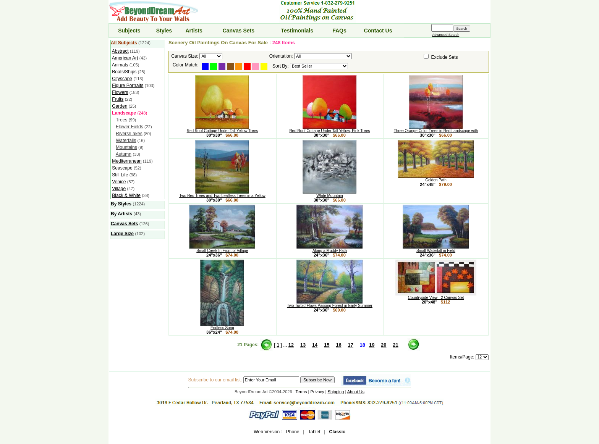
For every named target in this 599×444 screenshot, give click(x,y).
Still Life (120, 175)
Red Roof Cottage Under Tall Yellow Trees (222, 129)
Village (119, 188)
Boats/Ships (124, 71)
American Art (125, 58)
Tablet (314, 431)
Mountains (126, 147)
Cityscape (122, 78)
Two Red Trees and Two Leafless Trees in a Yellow (222, 194)
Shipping (336, 391)
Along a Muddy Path (329, 249)
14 (314, 345)
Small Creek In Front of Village (222, 249)
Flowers (120, 92)
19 (371, 345)
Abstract (120, 51)
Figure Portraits (127, 85)
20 (383, 345)
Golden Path (436, 178)
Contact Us (378, 30)
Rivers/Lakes (129, 133)
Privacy (317, 391)
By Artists (121, 213)
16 (338, 345)
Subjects (129, 30)
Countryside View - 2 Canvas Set (435, 296)
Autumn (123, 154)
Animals (120, 65)
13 (303, 345)
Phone (293, 431)
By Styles (121, 204)
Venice (119, 181)
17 (350, 345)
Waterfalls (126, 140)
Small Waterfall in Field (436, 249)
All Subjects (124, 42)
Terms (301, 391)
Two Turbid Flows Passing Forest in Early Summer (329, 304)
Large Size (122, 233)
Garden (119, 106)
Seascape (122, 168)
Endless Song (222, 326)
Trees (121, 120)
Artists (193, 30)
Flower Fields (129, 126)
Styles (164, 30)
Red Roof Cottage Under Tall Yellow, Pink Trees (329, 129)
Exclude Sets (444, 57)
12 (291, 345)
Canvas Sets (238, 30)
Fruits (117, 99)
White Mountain (329, 194)
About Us (355, 391)
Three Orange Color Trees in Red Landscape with (436, 129)
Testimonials (297, 30)
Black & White (126, 195)
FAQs (339, 30)
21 (395, 345)
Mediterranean (126, 161)
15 (326, 345)
